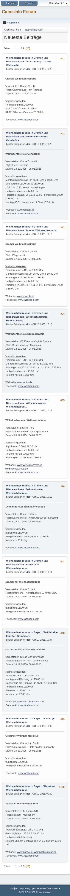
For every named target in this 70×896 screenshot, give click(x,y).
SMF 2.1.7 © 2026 (26, 892)
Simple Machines (44, 892)
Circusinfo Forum (19, 11)
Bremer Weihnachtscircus (41, 230)
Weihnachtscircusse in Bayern (24, 632)
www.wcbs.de (24, 382)
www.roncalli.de (26, 209)
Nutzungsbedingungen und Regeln (30, 888)
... (19, 48)
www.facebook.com (28, 119)
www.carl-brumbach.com (30, 701)
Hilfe (12, 888)
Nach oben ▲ (54, 888)
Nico (28, 69)
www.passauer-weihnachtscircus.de (37, 852)
